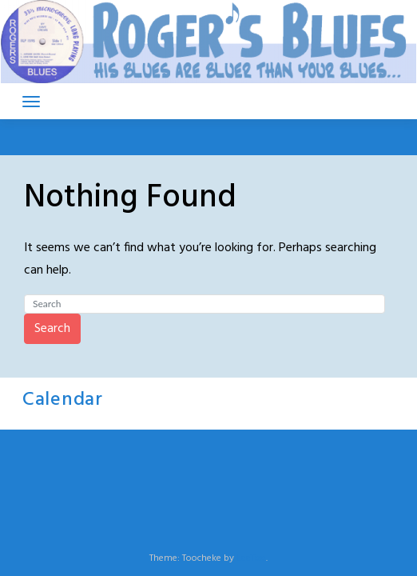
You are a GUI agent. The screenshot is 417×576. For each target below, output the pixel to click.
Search (52, 328)
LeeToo (251, 558)
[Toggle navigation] (31, 102)
